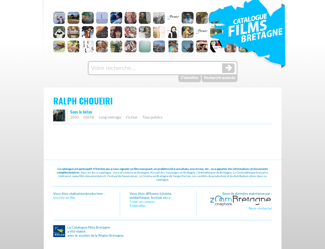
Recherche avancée (219, 77)
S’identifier (138, 206)
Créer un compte (142, 201)
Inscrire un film (64, 197)
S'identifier (190, 77)
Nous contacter (260, 208)
